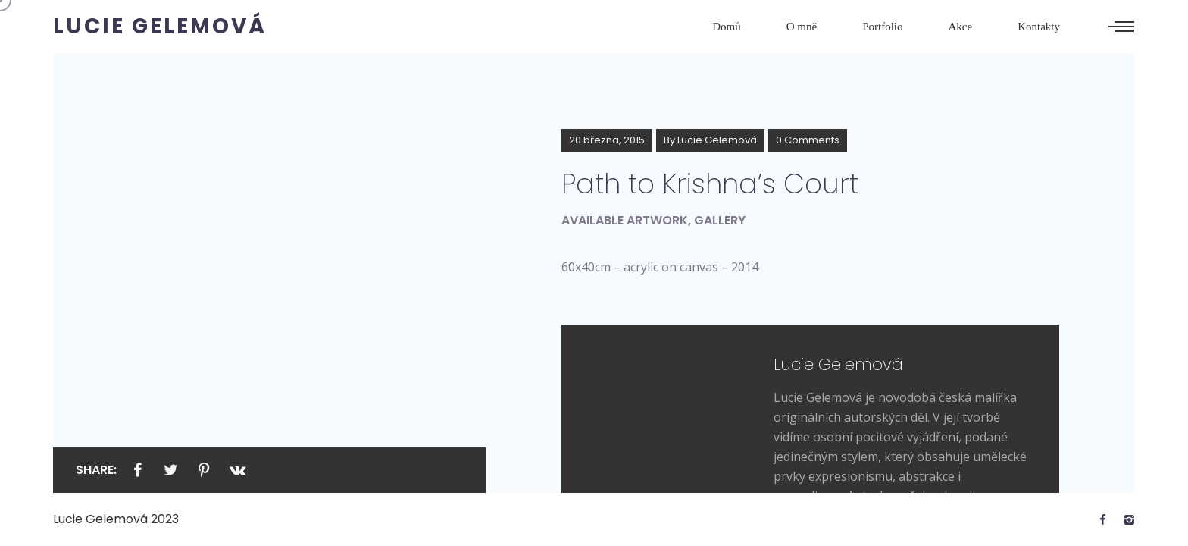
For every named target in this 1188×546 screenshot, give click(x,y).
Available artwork (624, 220)
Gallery (720, 220)
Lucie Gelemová (717, 140)
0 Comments (807, 140)
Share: (96, 470)
